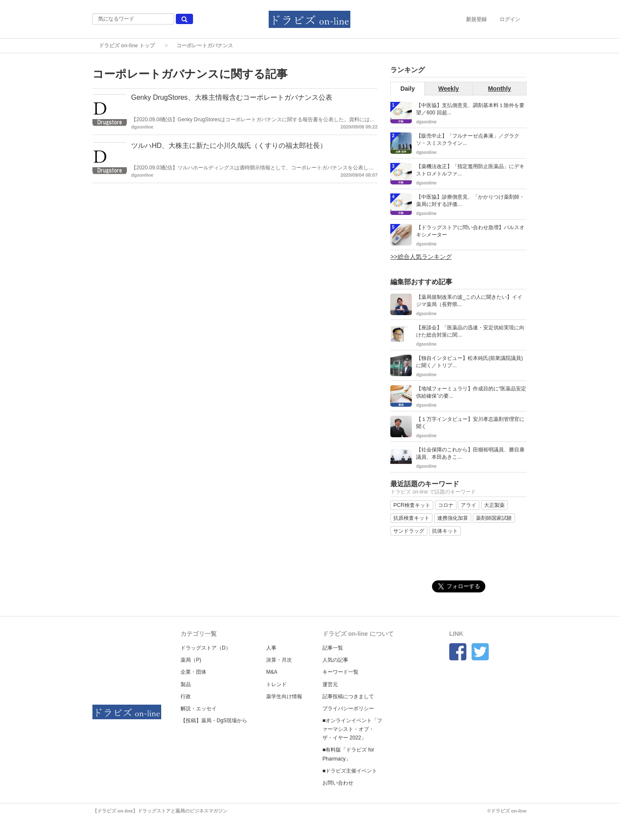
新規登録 (476, 19)
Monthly (499, 88)
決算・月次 (279, 660)
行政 (186, 696)
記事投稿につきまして (348, 696)
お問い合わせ (337, 783)
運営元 (330, 684)
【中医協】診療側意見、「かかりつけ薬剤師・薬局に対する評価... (470, 200)
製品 (186, 684)
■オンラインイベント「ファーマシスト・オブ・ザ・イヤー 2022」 (352, 729)
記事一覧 (332, 648)
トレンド (276, 684)
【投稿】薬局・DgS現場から (214, 721)
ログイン (509, 19)
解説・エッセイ (199, 709)
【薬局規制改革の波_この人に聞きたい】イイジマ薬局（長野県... (469, 300)
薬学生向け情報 (284, 696)
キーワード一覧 (340, 672)
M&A (271, 672)
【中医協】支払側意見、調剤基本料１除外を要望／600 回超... (470, 109)
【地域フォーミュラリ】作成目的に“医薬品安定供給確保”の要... (471, 392)
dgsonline (142, 126)
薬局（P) (191, 660)
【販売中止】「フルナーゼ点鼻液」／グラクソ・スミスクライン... (467, 139)
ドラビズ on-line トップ (127, 46)
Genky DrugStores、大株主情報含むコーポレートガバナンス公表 (231, 97)
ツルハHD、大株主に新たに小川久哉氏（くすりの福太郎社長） (229, 145)
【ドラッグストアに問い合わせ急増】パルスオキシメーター (470, 231)
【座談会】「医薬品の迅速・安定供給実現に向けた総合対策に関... (470, 331)
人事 (271, 648)
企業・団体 (193, 672)
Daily (407, 88)
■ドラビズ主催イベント (349, 771)
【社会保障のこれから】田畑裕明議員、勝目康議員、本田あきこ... (470, 453)
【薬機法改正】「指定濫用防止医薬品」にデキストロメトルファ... (470, 170)
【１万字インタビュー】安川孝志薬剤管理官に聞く (470, 422)
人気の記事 (335, 660)
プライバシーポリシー (348, 709)
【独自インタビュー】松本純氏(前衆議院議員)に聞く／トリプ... (469, 361)
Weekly (448, 88)
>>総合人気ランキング (420, 256)
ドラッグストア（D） (206, 648)
